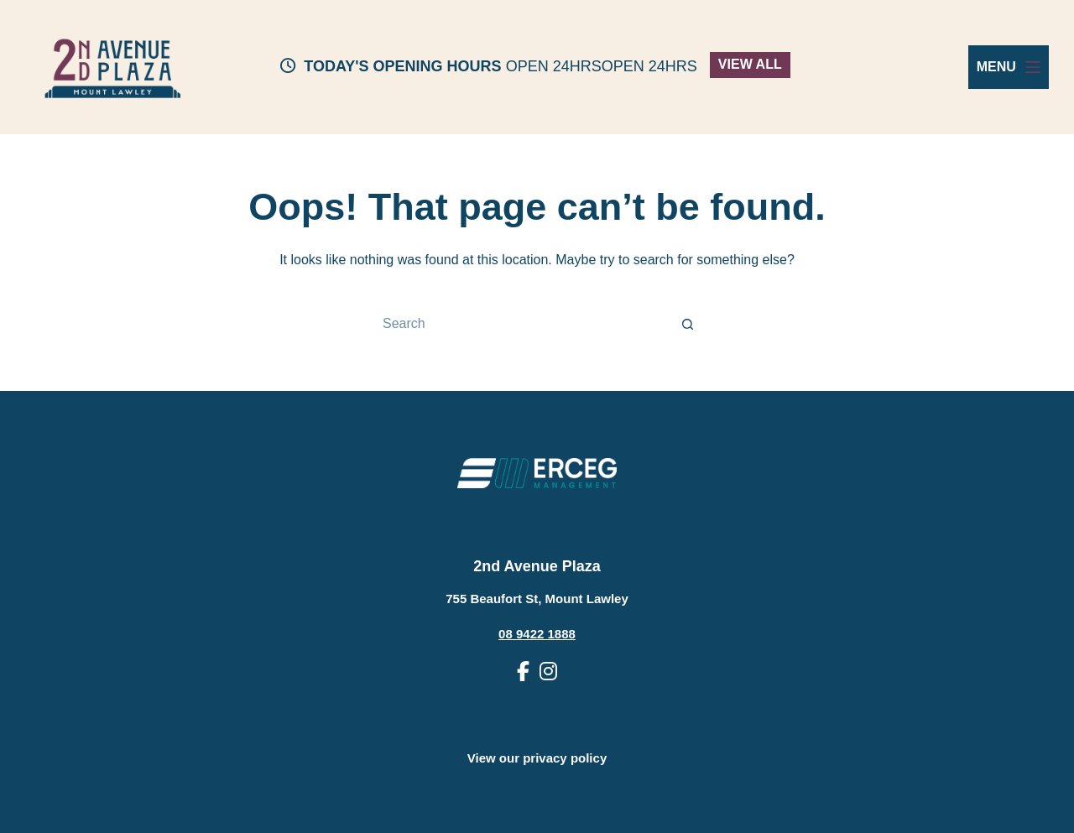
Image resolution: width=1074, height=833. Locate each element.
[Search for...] (520, 324)
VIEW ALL (750, 64)
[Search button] (688, 324)
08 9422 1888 (537, 634)
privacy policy (565, 758)
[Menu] (1008, 67)
